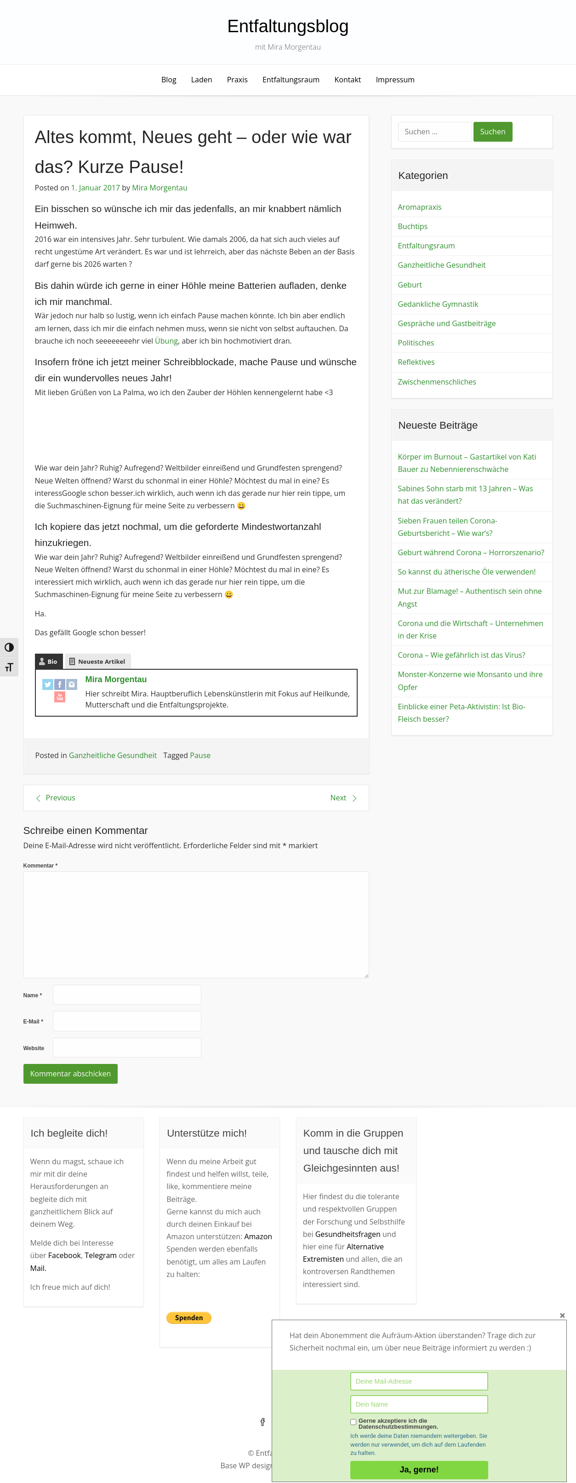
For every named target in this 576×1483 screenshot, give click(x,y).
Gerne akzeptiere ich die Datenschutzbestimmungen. (398, 1424)
